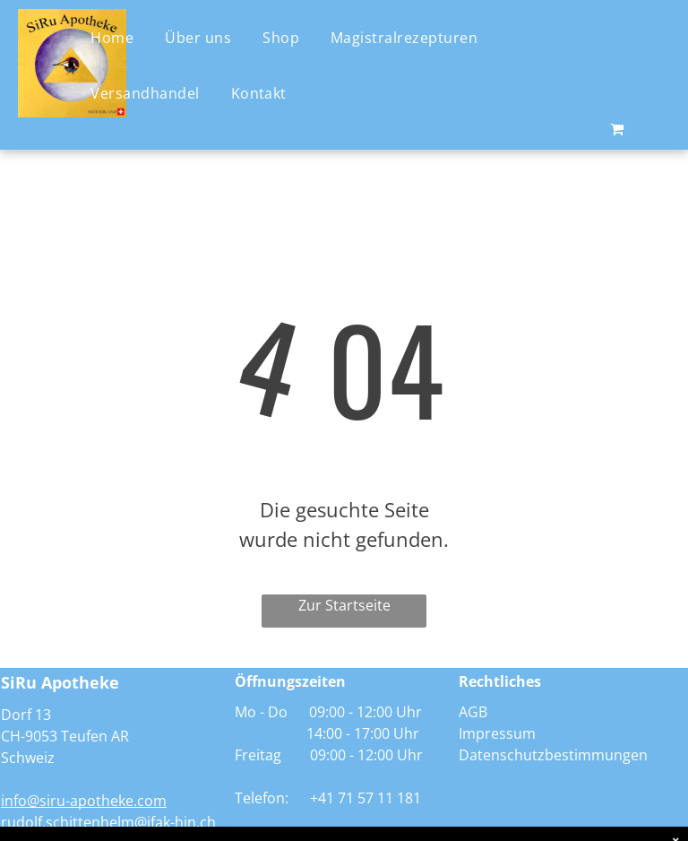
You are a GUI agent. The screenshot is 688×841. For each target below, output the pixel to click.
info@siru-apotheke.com (84, 801)
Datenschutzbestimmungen (553, 755)
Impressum (497, 733)
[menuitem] (119, 36)
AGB (473, 712)
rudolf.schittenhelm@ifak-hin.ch (108, 822)
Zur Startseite (344, 605)
